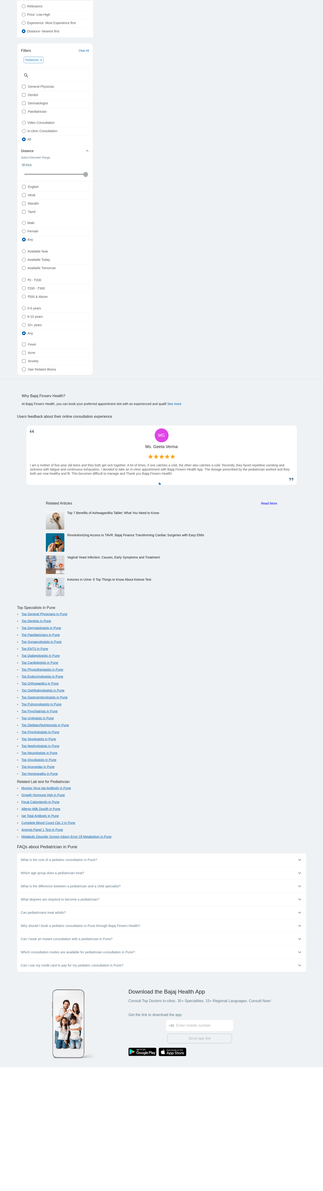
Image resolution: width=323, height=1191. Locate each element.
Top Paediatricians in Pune (41, 760)
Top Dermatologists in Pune (41, 753)
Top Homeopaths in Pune (40, 899)
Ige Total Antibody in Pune (40, 941)
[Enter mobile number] (204, 1146)
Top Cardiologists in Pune (40, 788)
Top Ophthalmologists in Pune (43, 815)
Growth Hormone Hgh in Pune (43, 920)
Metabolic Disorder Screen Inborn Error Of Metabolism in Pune (67, 962)
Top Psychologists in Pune (40, 857)
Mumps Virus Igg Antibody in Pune (46, 913)
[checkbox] (24, 111)
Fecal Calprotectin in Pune (41, 927)
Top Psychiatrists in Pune (40, 836)
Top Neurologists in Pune (40, 878)
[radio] (23, 17)
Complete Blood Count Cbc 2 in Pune (48, 948)
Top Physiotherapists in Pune (42, 795)
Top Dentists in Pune (36, 746)
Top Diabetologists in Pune (41, 781)
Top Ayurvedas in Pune (38, 892)
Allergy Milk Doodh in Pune (41, 934)
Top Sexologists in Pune (39, 864)
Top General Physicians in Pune (44, 739)
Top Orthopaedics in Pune (40, 809)
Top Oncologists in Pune (39, 885)
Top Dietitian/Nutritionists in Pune (45, 850)
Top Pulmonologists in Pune (42, 829)
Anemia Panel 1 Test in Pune (42, 955)
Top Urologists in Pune (38, 843)
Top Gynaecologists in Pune (42, 767)
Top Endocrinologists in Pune (42, 802)
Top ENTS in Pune (35, 774)
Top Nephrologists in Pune (40, 871)
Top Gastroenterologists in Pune (45, 822)
